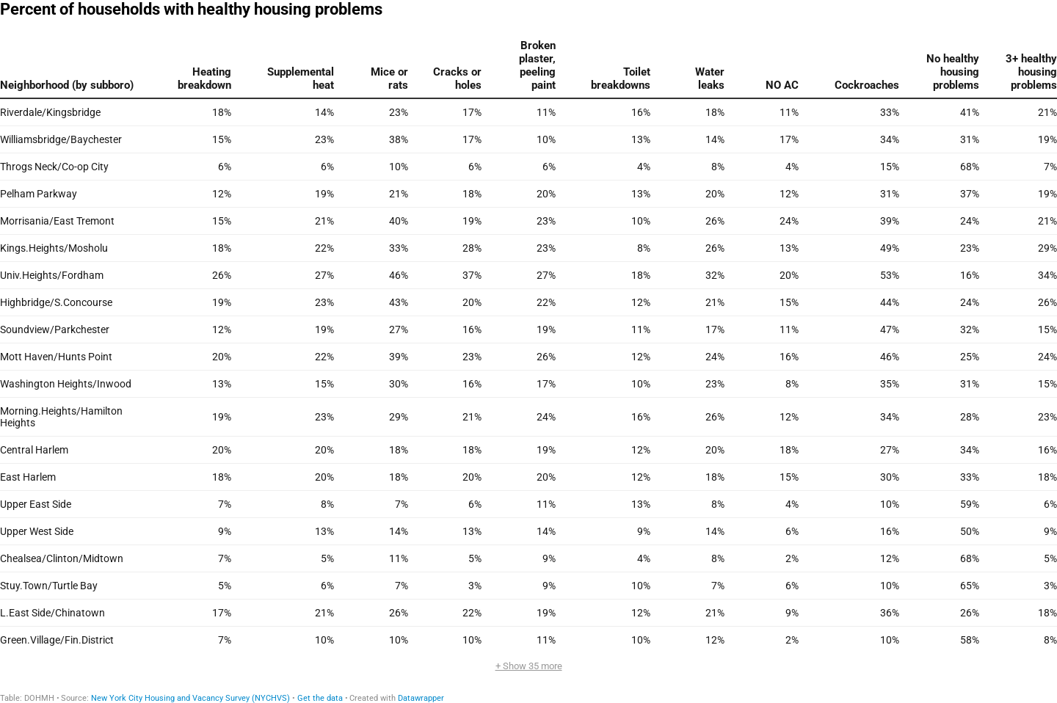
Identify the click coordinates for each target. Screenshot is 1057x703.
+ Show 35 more (528, 665)
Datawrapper (421, 698)
